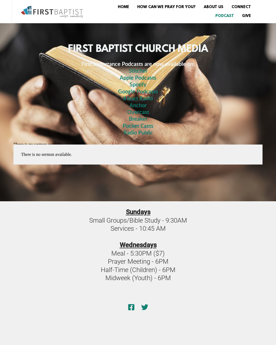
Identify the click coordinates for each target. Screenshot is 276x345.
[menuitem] (123, 7)
